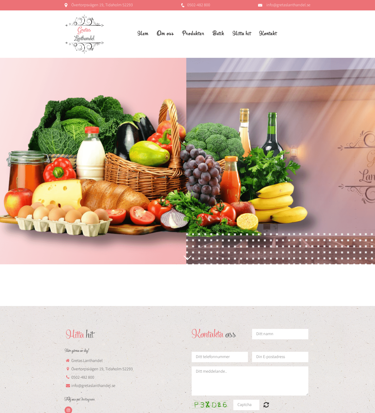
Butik (218, 34)
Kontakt (268, 34)
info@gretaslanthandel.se (288, 5)
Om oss (165, 34)
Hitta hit (242, 34)
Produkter (193, 34)
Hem (143, 34)
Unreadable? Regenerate (266, 405)
